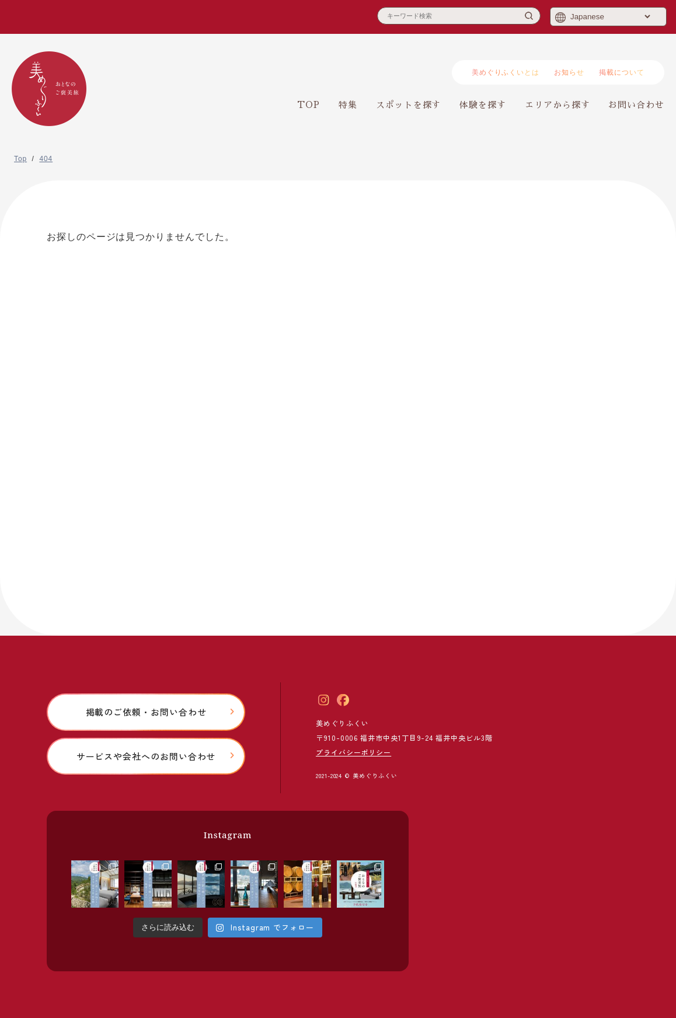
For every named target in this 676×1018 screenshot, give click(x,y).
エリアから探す (557, 104)
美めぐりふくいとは (505, 72)
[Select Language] (610, 17)
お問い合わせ (636, 104)
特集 (348, 104)
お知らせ (569, 72)
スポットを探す (408, 104)
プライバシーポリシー (353, 752)
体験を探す (482, 104)
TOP (308, 104)
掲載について (621, 72)
